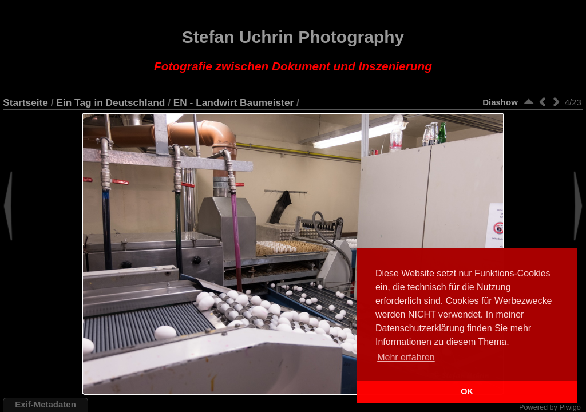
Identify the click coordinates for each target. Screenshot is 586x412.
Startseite (25, 102)
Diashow (500, 102)
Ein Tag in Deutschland (110, 102)
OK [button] (467, 391)
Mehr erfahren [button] (406, 357)
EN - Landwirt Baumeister (233, 102)
